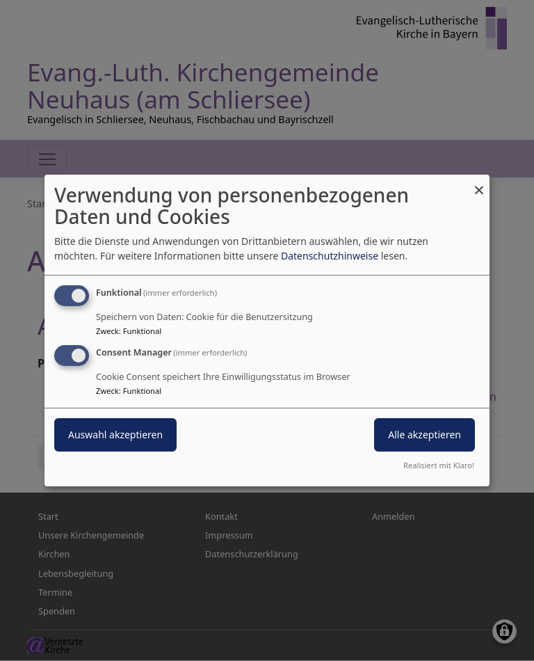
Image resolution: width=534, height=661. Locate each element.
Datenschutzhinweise (329, 255)
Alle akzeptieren (424, 434)
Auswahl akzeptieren (115, 434)
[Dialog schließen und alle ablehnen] (479, 183)
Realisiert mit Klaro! (438, 465)
